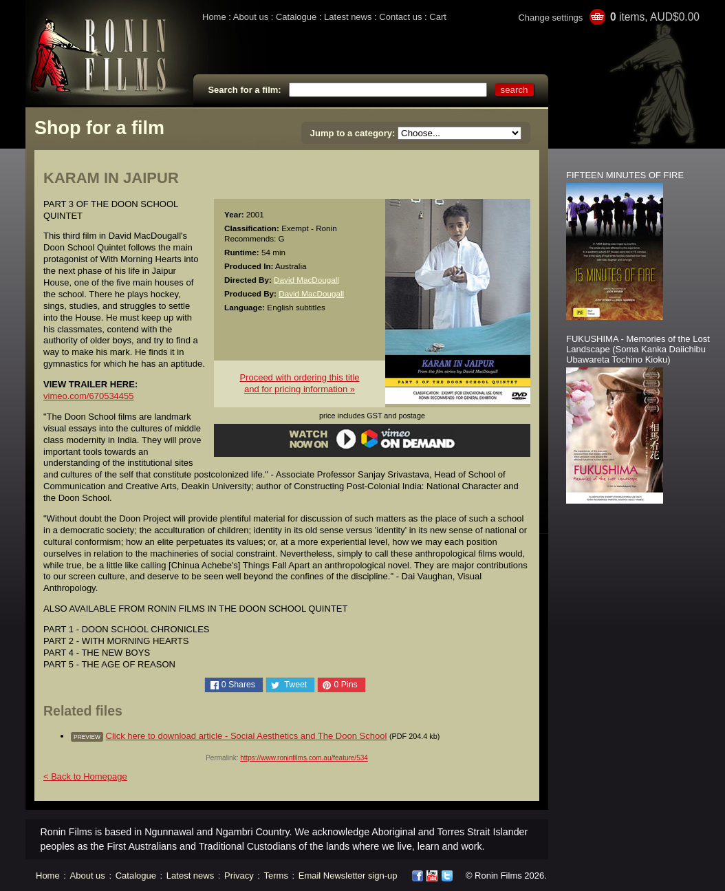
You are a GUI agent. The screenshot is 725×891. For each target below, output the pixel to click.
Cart (437, 17)
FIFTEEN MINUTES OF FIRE (625, 175)
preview (87, 736)
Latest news (347, 17)
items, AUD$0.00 (655, 17)
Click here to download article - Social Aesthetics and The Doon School (246, 736)
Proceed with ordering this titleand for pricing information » (299, 383)
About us (250, 17)
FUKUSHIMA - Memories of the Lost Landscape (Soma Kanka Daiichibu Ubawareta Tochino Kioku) (638, 349)
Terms (276, 875)
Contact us (400, 17)
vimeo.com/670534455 (88, 396)
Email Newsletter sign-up (348, 875)
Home (214, 17)
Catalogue (296, 17)
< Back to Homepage (85, 776)
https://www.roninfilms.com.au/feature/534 (304, 758)
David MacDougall (306, 279)
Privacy (239, 875)
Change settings (550, 17)
